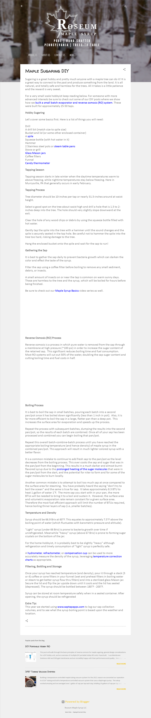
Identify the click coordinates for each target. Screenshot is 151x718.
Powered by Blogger (75, 701)
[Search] (125, 7)
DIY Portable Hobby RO (37, 646)
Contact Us (60, 55)
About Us (46, 55)
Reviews (74, 55)
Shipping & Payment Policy (79, 712)
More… (93, 55)
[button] (124, 70)
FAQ (83, 55)
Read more (121, 664)
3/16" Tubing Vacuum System (40, 671)
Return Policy (68, 712)
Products (32, 55)
